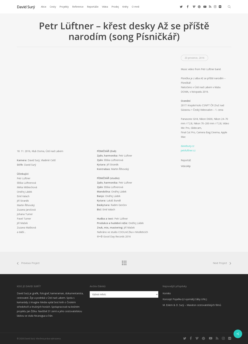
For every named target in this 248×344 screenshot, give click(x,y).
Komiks (167, 293)
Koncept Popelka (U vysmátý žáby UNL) (185, 299)
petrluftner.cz (188, 150)
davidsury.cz (187, 146)
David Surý (26, 7)
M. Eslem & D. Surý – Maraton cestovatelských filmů (192, 305)
